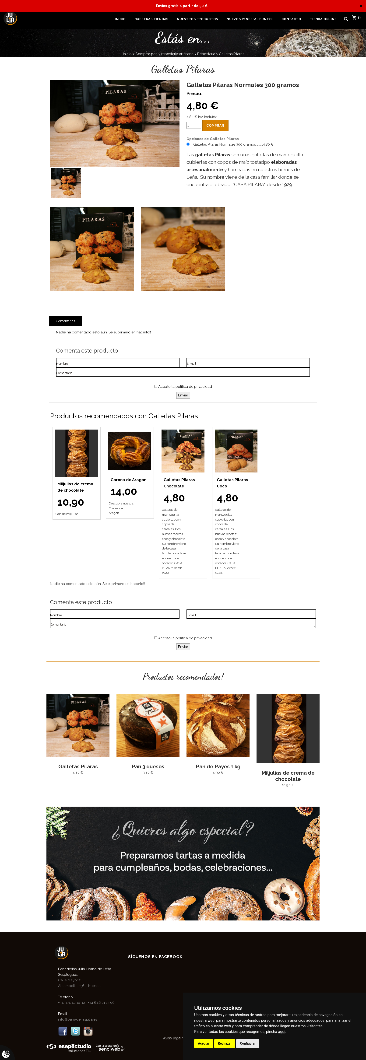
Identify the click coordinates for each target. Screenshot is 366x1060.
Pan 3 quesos (148, 766)
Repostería (206, 54)
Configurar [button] (248, 1043)
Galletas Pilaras (231, 54)
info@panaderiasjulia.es (77, 1019)
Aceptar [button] (204, 1043)
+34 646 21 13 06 (101, 1003)
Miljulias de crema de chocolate (288, 776)
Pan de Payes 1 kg (218, 766)
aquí (281, 1031)
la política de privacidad (192, 387)
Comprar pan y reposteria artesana (164, 54)
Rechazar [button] (225, 1043)
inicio (127, 54)
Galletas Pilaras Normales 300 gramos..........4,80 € (233, 144)
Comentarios (65, 321)
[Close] (361, 6)
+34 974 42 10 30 (72, 1003)
